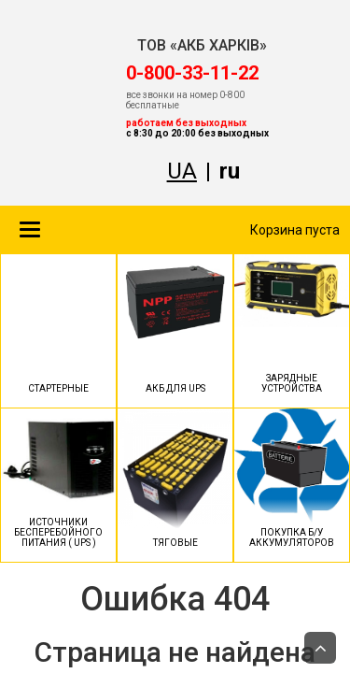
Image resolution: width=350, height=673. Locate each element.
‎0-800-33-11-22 (192, 73)
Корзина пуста (295, 229)
